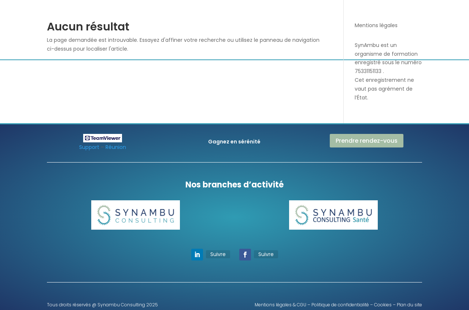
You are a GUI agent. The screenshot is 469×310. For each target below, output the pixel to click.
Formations (297, 15)
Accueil (159, 15)
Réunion (116, 147)
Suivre (218, 254)
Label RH (231, 43)
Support (89, 147)
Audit (232, 15)
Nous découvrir (197, 15)
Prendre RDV (376, 19)
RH (251, 15)
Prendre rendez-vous (367, 140)
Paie (268, 15)
